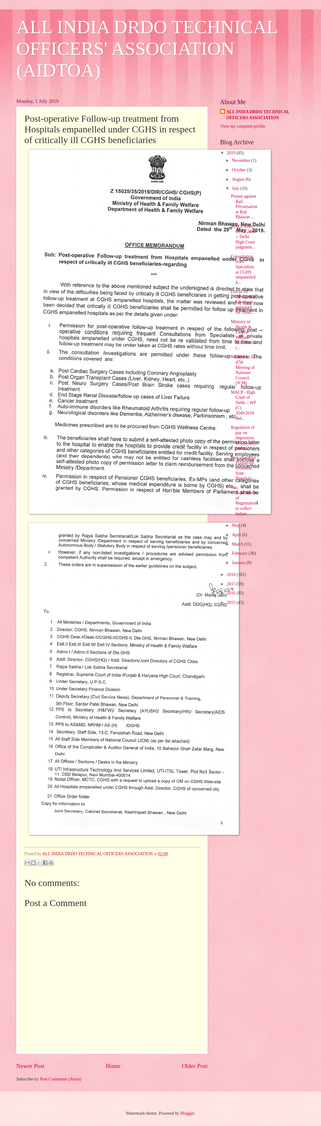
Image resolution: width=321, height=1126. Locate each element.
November (241, 160)
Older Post (195, 1066)
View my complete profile (242, 126)
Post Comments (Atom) (60, 1079)
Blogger (187, 1113)
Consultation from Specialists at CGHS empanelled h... (243, 269)
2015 (231, 602)
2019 (231, 153)
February (240, 553)
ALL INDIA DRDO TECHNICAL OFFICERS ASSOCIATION (258, 114)
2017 (231, 584)
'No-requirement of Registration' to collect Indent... (244, 500)
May (236, 525)
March (238, 544)
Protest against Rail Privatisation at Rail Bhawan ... (244, 206)
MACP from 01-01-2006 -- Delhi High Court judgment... (243, 236)
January (239, 562)
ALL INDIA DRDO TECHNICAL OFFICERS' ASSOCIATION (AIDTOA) (146, 49)
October (239, 170)
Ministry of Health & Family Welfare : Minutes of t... (242, 334)
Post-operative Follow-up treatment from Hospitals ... (243, 468)
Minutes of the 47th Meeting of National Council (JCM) (243, 370)
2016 (231, 593)
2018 (231, 574)
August (238, 179)
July (236, 188)
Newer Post (30, 1066)
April (237, 534)
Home (113, 1066)
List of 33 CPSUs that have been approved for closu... (243, 302)
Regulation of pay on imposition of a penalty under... (243, 438)
